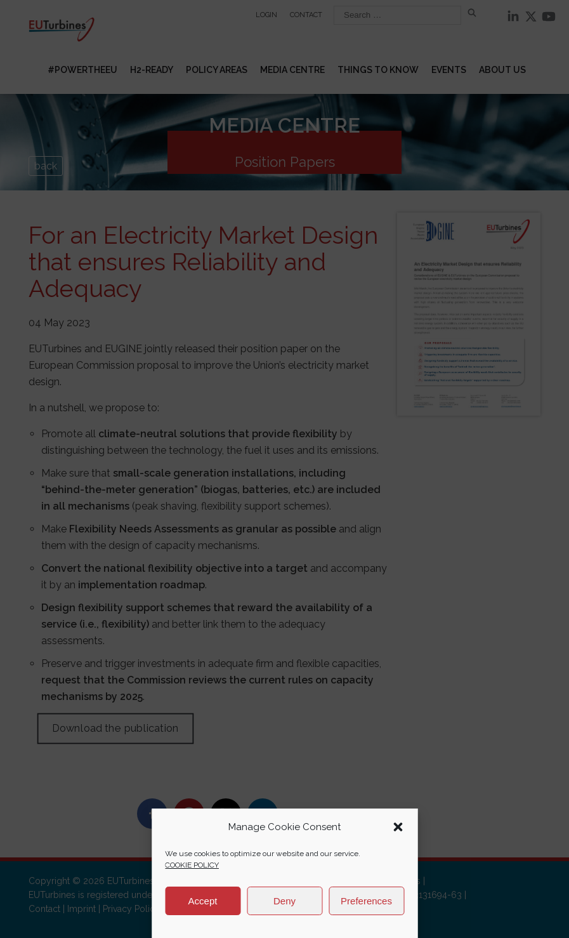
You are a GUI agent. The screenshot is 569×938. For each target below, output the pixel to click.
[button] (397, 827)
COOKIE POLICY (192, 865)
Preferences (366, 900)
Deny (284, 900)
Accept (203, 900)
